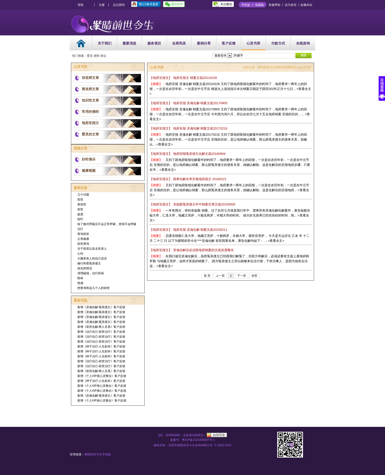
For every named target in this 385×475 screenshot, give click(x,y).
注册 (102, 5)
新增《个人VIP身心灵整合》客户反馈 (101, 376)
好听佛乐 (89, 159)
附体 (80, 278)
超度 (80, 214)
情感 (80, 283)
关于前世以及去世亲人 (92, 248)
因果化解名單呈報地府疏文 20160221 (188, 179)
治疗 (80, 229)
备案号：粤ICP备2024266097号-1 (192, 440)
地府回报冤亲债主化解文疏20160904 (188, 154)
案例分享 (204, 43)
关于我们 (104, 43)
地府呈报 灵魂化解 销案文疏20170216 (188, 128)
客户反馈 (228, 43)
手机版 (245, 5)
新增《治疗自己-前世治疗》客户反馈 (101, 331)
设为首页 (291, 5)
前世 (80, 199)
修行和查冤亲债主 (89, 263)
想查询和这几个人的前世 (93, 288)
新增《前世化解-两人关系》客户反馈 (101, 327)
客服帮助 (274, 5)
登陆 (80, 5)
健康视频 (89, 171)
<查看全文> (164, 144)
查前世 (81, 204)
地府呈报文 (90, 123)
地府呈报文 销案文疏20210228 (183, 78)
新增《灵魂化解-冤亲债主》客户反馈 (101, 307)
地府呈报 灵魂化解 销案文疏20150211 (188, 229)
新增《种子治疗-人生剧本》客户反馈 (101, 346)
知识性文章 (90, 100)
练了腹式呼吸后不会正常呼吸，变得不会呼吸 (106, 224)
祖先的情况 (84, 268)
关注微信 (226, 4)
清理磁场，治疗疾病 (90, 273)
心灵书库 (253, 43)
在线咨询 (303, 43)
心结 (80, 253)
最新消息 (129, 43)
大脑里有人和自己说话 (92, 258)
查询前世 (83, 234)
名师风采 (179, 43)
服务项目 (154, 43)
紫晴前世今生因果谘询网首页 (277, 67)
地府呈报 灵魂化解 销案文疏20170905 (188, 103)
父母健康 (83, 239)
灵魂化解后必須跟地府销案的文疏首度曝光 (192, 250)
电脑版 (259, 5)
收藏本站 (306, 5)
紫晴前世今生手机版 (97, 454)
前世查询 (83, 243)
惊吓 (80, 219)
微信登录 (177, 4)
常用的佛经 (90, 112)
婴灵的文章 (90, 134)
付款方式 (278, 43)
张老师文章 (90, 78)
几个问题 (83, 194)
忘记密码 (119, 5)
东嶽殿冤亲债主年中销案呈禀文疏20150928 (192, 204)
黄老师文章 (90, 89)
